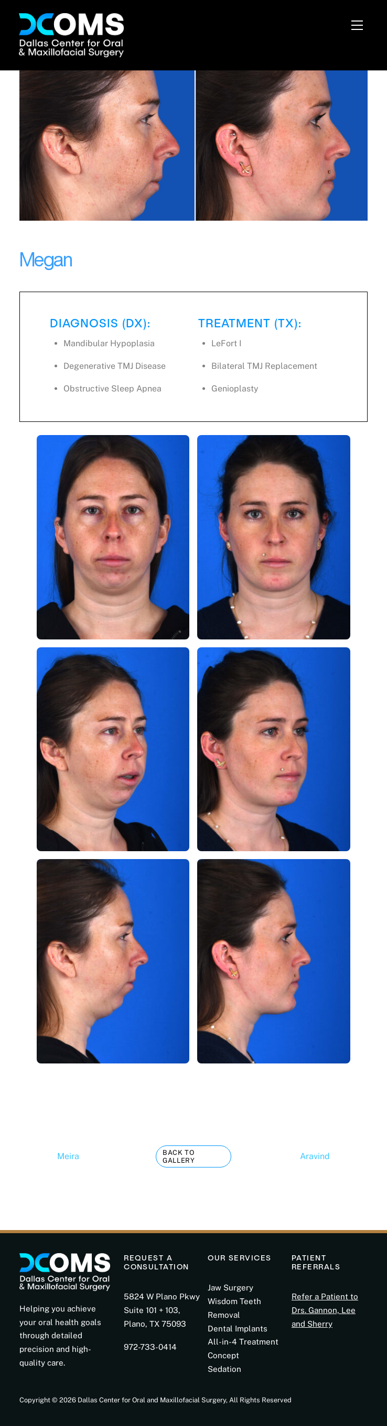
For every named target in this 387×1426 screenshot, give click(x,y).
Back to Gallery (179, 1156)
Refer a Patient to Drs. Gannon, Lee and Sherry (325, 1310)
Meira (49, 1156)
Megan (45, 259)
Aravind (334, 1156)
